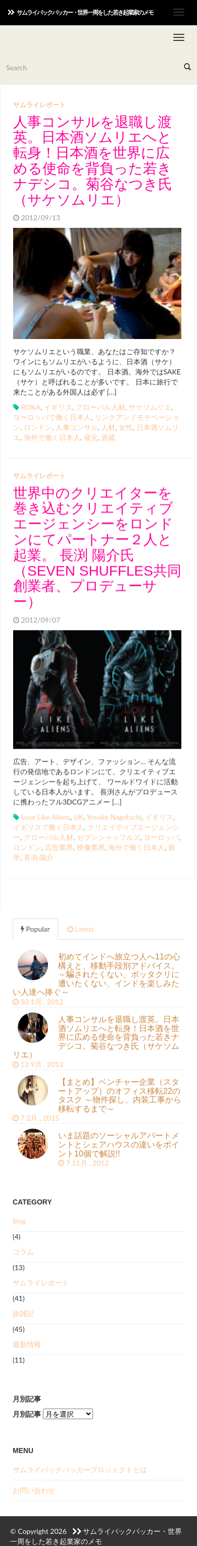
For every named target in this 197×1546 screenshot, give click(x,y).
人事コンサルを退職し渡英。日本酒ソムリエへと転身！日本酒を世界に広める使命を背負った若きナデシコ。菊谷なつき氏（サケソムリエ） (92, 161)
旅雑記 (23, 1313)
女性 (126, 427)
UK (79, 815)
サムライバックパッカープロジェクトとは (80, 1469)
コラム (23, 1251)
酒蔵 (108, 437)
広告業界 (59, 846)
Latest (80, 929)
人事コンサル (77, 427)
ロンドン (38, 427)
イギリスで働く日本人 (48, 826)
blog (19, 1221)
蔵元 (91, 437)
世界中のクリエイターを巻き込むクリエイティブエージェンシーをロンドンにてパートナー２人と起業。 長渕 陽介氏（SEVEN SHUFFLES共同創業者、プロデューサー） (97, 546)
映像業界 (91, 846)
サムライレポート (39, 105)
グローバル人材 (100, 407)
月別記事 (27, 1414)
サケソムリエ (150, 407)
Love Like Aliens (46, 815)
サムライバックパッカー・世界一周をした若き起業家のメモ (80, 12)
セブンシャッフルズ (108, 836)
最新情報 (27, 1344)
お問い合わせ (34, 1490)
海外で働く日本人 (52, 437)
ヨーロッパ (161, 836)
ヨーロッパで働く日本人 (52, 417)
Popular (35, 929)
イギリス (58, 407)
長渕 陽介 (39, 856)
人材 (108, 427)
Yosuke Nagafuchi (114, 815)
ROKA (31, 407)
